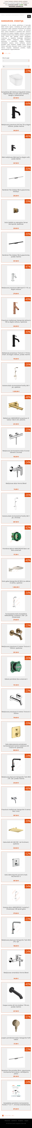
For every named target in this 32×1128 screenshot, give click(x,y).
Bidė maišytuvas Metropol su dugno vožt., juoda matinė (16, 158)
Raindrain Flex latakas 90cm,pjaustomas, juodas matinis (16, 256)
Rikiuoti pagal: (5, 58)
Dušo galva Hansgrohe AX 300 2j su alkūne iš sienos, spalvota (16, 582)
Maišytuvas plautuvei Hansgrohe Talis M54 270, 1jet (16, 941)
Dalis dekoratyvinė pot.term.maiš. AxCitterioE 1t (16, 875)
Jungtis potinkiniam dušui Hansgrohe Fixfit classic (16, 1038)
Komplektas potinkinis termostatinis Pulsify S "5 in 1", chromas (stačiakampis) (16, 1104)
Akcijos (26, 1120)
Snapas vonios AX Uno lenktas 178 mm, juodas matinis (16, 1006)
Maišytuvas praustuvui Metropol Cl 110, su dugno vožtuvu (16, 288)
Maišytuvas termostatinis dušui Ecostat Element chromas (16, 451)
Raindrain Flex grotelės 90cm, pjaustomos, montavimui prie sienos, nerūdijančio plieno (16, 1072)
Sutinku (21, 4)
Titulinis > (3, 15)
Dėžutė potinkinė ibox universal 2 (16, 679)
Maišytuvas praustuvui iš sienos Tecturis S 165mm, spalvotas (16, 647)
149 (9, 53)
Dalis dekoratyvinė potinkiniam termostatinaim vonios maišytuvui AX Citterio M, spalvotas (16, 745)
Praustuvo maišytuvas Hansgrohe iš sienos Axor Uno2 (16, 810)
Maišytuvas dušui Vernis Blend (16, 483)
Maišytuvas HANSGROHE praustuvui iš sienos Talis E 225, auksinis (16, 419)
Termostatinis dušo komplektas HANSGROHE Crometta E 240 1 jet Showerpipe (16, 615)
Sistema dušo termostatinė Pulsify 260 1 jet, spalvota (16, 386)
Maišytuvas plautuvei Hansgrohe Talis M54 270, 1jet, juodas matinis (16, 777)
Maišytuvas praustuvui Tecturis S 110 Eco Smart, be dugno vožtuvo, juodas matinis (16, 353)
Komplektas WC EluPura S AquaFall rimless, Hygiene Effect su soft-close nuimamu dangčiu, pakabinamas (16, 93)
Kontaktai (14, 1120)
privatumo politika (13, 4)
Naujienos (20, 1120)
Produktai (7, 1120)
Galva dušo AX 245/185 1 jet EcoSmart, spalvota (16, 843)
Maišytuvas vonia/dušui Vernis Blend (16, 973)
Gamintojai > (9, 15)
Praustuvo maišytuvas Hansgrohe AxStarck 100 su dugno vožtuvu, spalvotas (16, 321)
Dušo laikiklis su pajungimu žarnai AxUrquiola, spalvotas (16, 223)
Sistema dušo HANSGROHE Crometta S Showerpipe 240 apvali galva (16, 908)
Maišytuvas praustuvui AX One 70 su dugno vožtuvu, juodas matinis (16, 125)
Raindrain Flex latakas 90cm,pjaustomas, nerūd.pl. (16, 190)
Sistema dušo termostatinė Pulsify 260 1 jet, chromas (16, 517)
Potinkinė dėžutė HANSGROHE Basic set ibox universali (16, 549)
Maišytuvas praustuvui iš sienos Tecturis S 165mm (16, 712)
